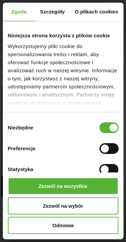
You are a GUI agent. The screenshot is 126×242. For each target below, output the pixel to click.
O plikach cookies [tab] (96, 11)
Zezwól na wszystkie (63, 186)
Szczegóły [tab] (52, 11)
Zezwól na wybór (63, 206)
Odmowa (63, 225)
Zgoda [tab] (19, 11)
